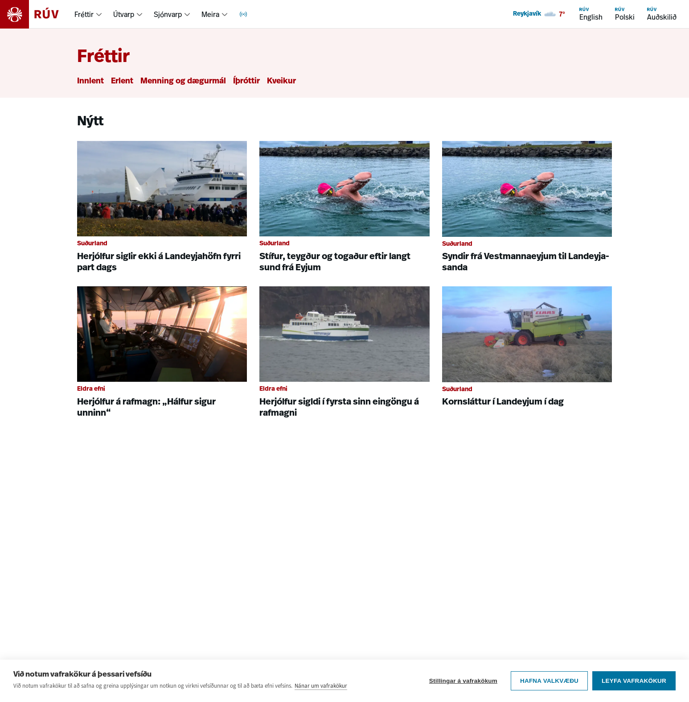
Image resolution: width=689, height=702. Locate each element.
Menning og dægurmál (183, 81)
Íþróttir (246, 81)
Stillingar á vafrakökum (463, 680)
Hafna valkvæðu (549, 680)
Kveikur (281, 81)
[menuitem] (88, 14)
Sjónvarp (168, 14)
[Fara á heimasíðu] (37, 14)
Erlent (122, 81)
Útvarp (123, 14)
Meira (210, 14)
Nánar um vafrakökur (321, 686)
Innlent (90, 81)
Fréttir (84, 14)
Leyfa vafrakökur (634, 680)
